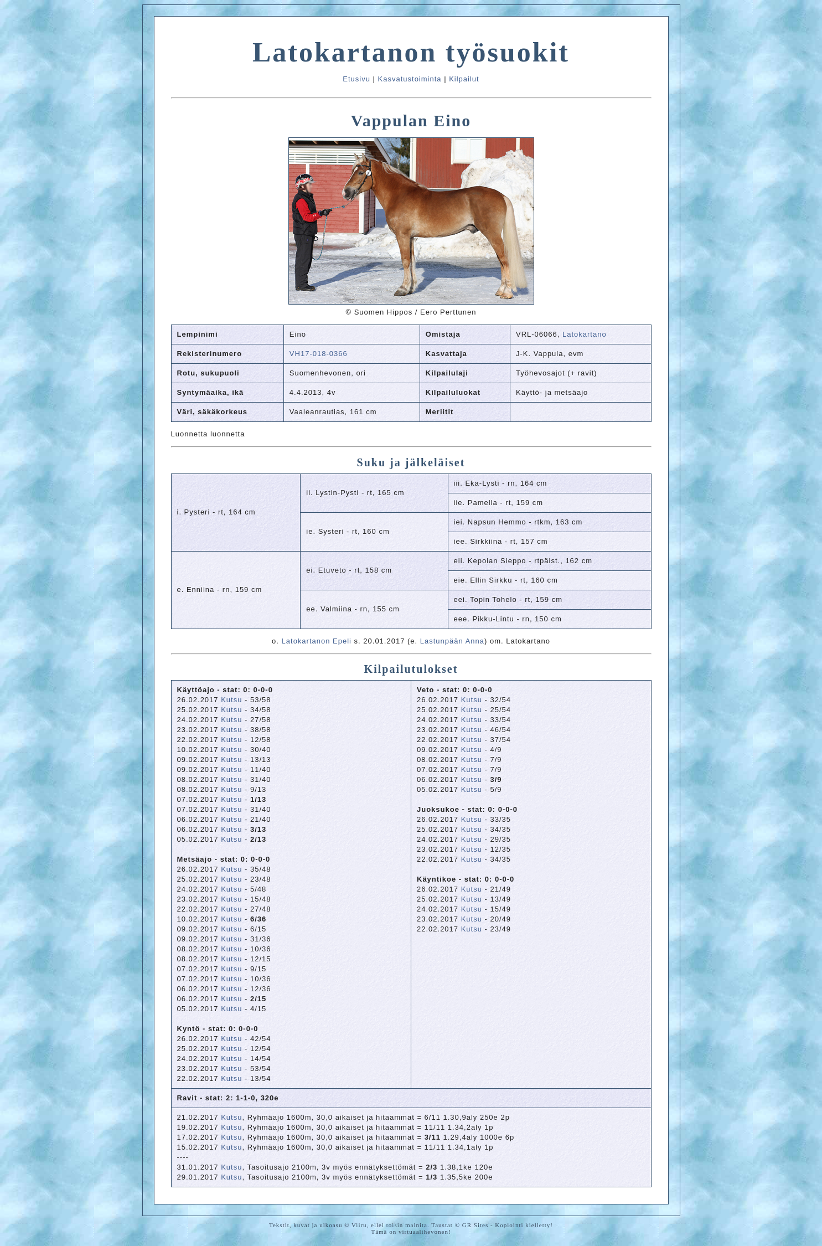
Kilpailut (464, 79)
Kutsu (231, 700)
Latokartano (584, 334)
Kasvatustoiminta (410, 79)
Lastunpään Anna (452, 641)
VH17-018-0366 (318, 353)
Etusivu (356, 79)
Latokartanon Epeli (316, 641)
